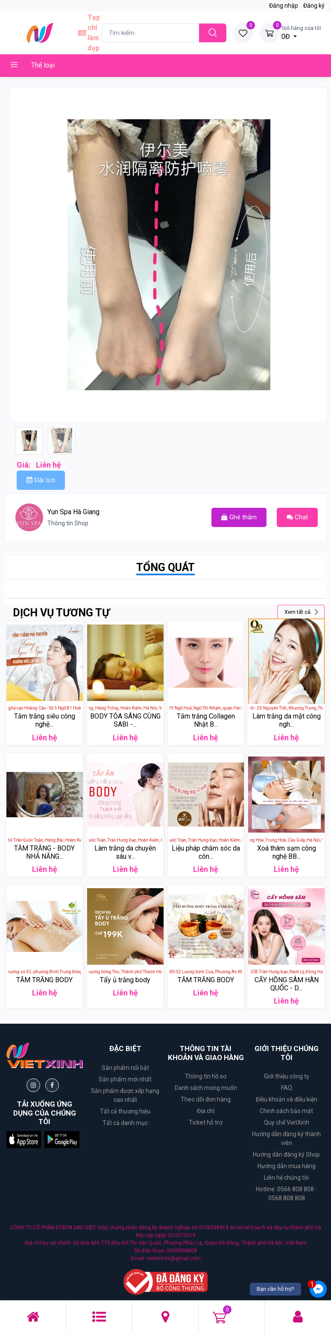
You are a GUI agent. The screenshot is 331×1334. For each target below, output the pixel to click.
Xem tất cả (301, 612)
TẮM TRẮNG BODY (44, 980)
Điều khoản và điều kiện (286, 1099)
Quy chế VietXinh (286, 1122)
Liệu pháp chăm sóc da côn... (206, 852)
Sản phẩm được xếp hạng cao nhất (125, 1095)
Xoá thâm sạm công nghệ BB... (286, 852)
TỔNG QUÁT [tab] (165, 567)
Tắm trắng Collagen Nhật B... (206, 720)
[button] (23, 1139)
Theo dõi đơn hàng (206, 1099)
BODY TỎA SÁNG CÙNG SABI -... (125, 720)
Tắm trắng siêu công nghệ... (44, 720)
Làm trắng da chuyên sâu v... (125, 852)
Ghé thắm (239, 517)
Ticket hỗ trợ (206, 1122)
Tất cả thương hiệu (125, 1111)
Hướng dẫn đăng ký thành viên (286, 1138)
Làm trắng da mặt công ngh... (286, 720)
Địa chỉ (205, 1110)
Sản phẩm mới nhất (125, 1079)
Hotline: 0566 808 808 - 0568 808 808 (286, 1193)
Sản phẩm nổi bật (125, 1067)
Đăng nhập (283, 5)
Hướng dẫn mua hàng (287, 1166)
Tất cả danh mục (125, 1122)
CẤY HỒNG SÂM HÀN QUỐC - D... (287, 984)
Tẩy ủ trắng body (125, 980)
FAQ (286, 1087)
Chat (297, 517)
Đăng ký (314, 5)
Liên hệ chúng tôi (286, 1177)
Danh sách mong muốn (206, 1087)
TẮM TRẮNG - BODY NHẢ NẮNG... (44, 852)
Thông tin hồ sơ (205, 1076)
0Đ (301, 32)
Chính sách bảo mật (286, 1110)
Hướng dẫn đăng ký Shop (286, 1154)
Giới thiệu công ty (286, 1076)
